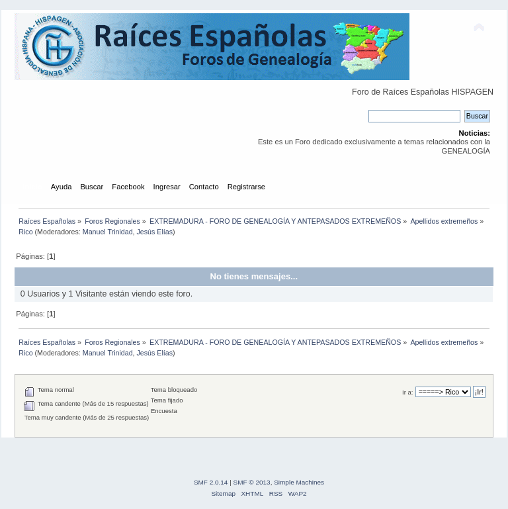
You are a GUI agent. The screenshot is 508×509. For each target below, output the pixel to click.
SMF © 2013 (252, 482)
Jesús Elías (155, 232)
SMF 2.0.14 (211, 482)
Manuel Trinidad (108, 232)
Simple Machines (299, 482)
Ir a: (407, 392)
